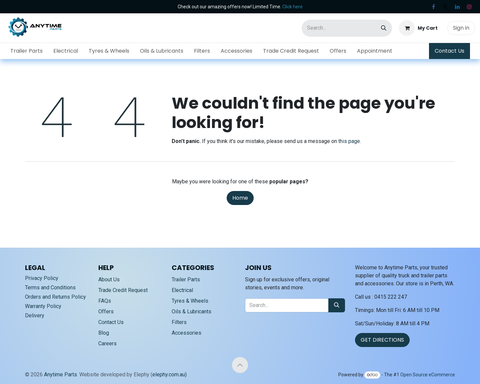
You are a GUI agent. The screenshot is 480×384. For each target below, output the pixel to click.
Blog (103, 333)
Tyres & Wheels (190, 301)
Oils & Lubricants (191, 311)
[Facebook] (433, 6)
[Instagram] (469, 6)
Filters (179, 322)
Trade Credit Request (123, 290)
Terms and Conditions (50, 287)
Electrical (182, 290)
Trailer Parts (186, 279)
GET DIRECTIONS (382, 340)
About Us (109, 279)
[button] (240, 365)
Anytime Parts (60, 374)
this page (349, 141)
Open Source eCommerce (427, 374)
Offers (106, 311)
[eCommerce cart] (418, 28)
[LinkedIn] (457, 6)
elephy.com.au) (169, 374)
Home (240, 198)
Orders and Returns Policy (55, 297)
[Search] (383, 28)
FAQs (104, 301)
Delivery (34, 315)
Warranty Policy (43, 306)
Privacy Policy (41, 278)
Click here (292, 6)
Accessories (186, 333)
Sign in (461, 28)
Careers (107, 343)
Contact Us (449, 51)
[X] (445, 6)
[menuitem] (26, 51)
